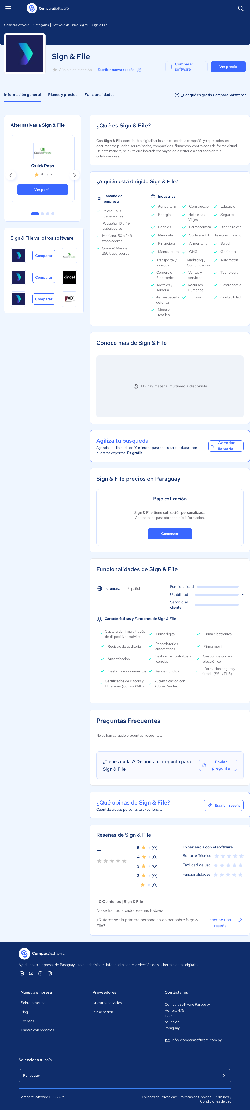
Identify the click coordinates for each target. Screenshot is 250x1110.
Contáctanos (176, 992)
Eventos (27, 1021)
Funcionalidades (99, 94)
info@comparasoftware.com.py (193, 1040)
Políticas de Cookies (195, 1096)
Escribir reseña (224, 805)
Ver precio (228, 66)
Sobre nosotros (33, 1002)
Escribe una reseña (226, 923)
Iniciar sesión (103, 1011)
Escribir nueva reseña (120, 70)
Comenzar (170, 533)
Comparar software (181, 67)
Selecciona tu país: (36, 1059)
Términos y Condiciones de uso (215, 1099)
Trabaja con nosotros (37, 1030)
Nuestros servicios (107, 1002)
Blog (24, 1011)
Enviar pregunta (216, 765)
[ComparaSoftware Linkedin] (22, 973)
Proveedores (104, 992)
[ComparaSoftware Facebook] (40, 973)
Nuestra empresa (36, 992)
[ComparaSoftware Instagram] (50, 973)
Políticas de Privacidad (159, 1096)
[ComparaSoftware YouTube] (31, 973)
